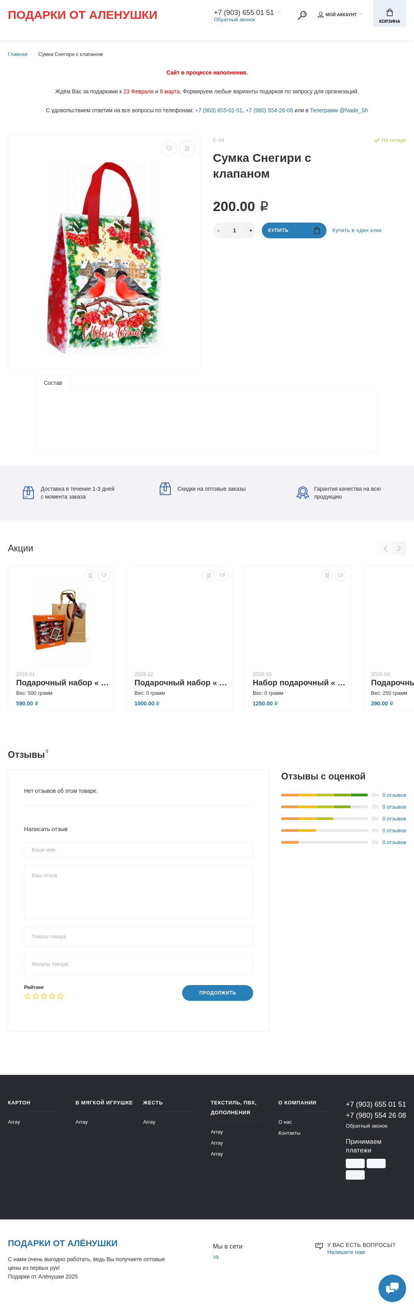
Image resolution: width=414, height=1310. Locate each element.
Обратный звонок (234, 19)
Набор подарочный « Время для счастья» (300, 685)
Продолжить (218, 995)
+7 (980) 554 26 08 (376, 1118)
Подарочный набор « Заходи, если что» (63, 685)
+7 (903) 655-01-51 (218, 110)
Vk (216, 1259)
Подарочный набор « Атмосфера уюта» (181, 685)
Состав (53, 383)
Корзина (389, 16)
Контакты (289, 1135)
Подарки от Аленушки (82, 15)
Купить (294, 230)
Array (14, 1124)
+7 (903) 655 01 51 (244, 13)
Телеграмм (324, 110)
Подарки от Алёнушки (62, 1246)
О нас (285, 1124)
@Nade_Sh (353, 110)
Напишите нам (346, 1254)
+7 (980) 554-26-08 (269, 110)
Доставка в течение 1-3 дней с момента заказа (68, 495)
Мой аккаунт (337, 14)
